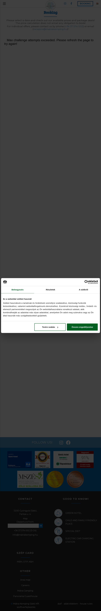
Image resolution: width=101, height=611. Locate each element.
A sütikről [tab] (83, 289)
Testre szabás (50, 327)
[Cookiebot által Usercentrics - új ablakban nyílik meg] (86, 282)
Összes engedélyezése (82, 327)
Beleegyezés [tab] (18, 289)
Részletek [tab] (50, 289)
